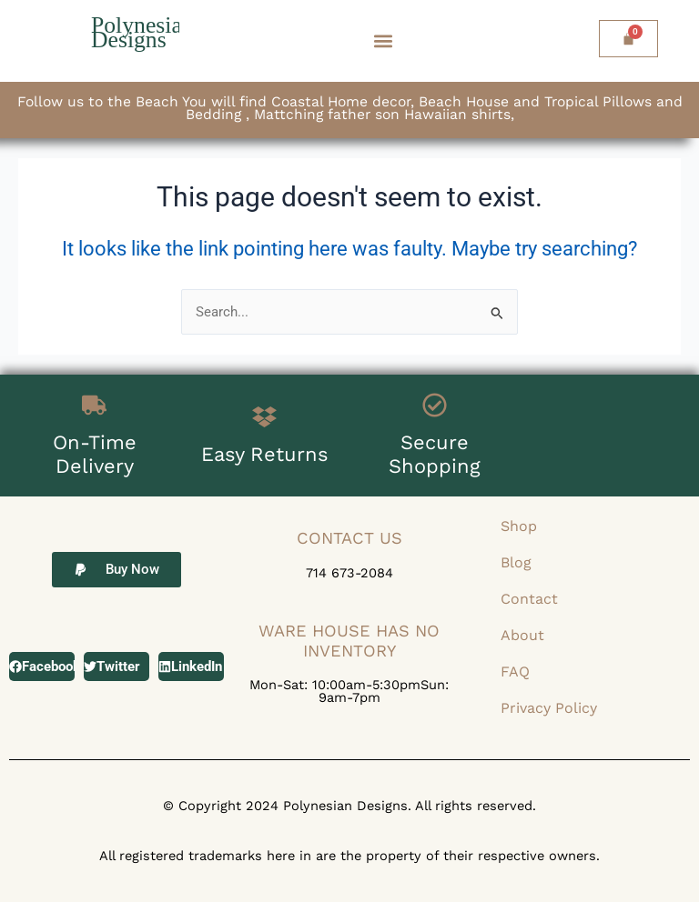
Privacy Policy (549, 708)
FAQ (515, 671)
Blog (516, 562)
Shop (519, 526)
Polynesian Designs (143, 32)
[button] (383, 41)
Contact (529, 598)
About (522, 635)
